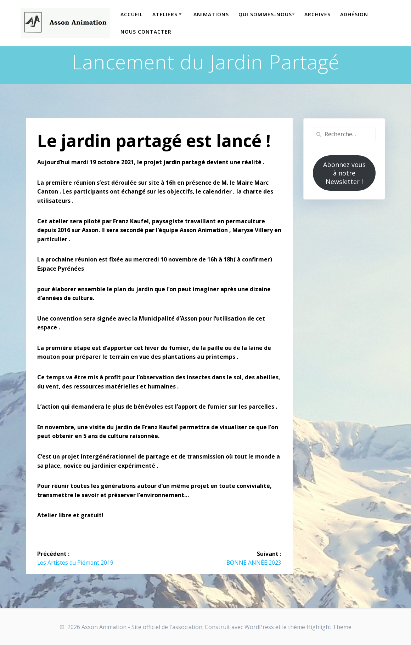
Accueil (131, 14)
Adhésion (354, 14)
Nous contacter (145, 31)
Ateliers (165, 14)
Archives (317, 14)
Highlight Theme (328, 627)
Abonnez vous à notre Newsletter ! (344, 173)
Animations (211, 14)
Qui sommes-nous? (266, 14)
